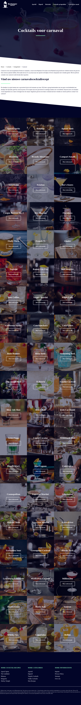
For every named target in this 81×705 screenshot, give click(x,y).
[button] (13, 134)
